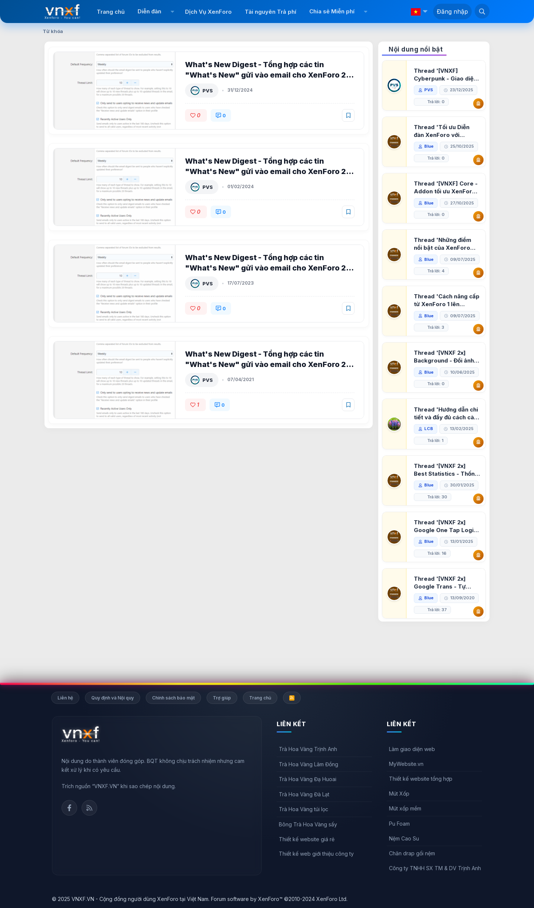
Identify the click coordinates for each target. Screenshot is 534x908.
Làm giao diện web (412, 749)
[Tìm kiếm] (482, 11)
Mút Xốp (399, 793)
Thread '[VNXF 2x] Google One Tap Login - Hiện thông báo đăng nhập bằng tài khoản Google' (446, 562)
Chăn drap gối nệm (412, 853)
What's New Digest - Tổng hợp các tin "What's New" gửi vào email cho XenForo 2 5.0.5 (266, 268)
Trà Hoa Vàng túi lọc (303, 809)
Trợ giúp (222, 698)
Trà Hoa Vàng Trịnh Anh (308, 749)
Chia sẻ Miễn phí (332, 11)
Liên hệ (65, 698)
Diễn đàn (149, 11)
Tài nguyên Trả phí (270, 11)
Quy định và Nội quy (112, 698)
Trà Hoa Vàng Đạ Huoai (307, 779)
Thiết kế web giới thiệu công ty (316, 853)
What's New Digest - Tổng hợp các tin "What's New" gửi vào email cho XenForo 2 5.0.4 (266, 364)
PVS (208, 91)
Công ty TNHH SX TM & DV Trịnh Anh (435, 868)
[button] (172, 11)
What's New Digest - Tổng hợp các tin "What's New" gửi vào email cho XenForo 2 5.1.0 (266, 75)
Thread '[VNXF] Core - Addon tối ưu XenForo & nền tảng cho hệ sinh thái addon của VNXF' (446, 187)
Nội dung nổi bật (416, 49)
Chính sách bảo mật (173, 698)
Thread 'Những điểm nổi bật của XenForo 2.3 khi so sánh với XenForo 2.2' (443, 244)
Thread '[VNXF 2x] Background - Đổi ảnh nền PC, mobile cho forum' (445, 380)
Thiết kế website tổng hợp (420, 779)
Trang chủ (111, 11)
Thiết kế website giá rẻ (306, 839)
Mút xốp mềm (405, 809)
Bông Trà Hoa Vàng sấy (308, 824)
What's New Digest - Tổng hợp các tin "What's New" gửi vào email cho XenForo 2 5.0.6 (266, 171)
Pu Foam (399, 823)
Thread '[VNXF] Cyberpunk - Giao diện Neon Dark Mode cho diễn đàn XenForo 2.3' (446, 74)
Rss (89, 807)
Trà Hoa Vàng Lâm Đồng (308, 764)
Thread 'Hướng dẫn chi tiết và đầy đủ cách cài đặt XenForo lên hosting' (447, 449)
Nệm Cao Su (404, 838)
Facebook (69, 807)
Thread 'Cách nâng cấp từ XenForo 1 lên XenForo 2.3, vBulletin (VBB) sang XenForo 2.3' (446, 312)
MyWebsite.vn (406, 764)
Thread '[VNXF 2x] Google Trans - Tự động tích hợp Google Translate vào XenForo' (444, 618)
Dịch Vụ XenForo (208, 11)
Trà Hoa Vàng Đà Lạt (304, 794)
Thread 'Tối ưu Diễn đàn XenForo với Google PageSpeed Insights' (442, 131)
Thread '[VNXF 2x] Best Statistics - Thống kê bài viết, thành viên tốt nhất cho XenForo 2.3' (447, 505)
